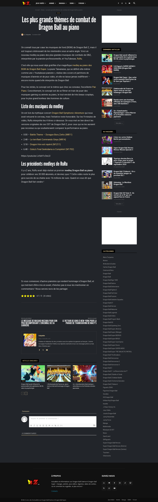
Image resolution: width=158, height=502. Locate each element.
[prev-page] (22, 393)
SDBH (72, 3)
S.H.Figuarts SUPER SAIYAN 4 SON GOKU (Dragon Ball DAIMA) (124, 68)
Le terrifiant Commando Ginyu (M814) (48, 139)
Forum (82, 3)
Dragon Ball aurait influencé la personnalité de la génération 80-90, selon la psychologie (32, 386)
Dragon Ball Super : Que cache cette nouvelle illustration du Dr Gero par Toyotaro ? (125, 79)
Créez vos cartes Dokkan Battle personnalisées (123, 138)
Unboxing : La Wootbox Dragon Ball (122, 183)
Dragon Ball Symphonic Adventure (68, 113)
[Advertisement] (119, 29)
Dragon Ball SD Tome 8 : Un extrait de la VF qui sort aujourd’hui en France (124, 195)
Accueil (37, 10)
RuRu (79, 58)
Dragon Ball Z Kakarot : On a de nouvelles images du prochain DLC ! (124, 173)
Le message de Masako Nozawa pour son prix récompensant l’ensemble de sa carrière (39, 323)
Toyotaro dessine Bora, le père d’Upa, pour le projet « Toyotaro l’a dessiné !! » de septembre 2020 (124, 161)
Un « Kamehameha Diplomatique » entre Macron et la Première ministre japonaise (84, 386)
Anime (52, 3)
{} (58, 425)
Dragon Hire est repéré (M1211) (45, 144)
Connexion (25, 411)
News (42, 10)
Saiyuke (28, 34)
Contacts (54, 491)
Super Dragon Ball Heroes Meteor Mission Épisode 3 (123, 148)
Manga (63, 3)
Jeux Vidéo (41, 3)
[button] (134, 3)
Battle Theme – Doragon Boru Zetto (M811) (51, 134)
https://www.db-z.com (44, 338)
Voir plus (119, 123)
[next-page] (26, 393)
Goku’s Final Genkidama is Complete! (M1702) (52, 149)
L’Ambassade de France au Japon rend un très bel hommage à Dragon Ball (58, 386)
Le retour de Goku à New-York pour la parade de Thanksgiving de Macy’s (79, 322)
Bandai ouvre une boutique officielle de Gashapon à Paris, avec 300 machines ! (125, 101)
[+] (61, 425)
